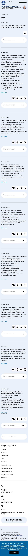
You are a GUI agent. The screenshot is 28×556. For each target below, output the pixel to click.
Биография (4, 455)
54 (14, 436)
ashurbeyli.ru (19, 535)
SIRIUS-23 (4, 477)
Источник (4, 92)
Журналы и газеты (6, 468)
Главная (3, 449)
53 (11, 436)
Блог (2, 458)
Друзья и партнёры (7, 474)
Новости (3, 452)
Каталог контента (6, 471)
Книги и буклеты (6, 465)
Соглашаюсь (14, 552)
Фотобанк (4, 462)
